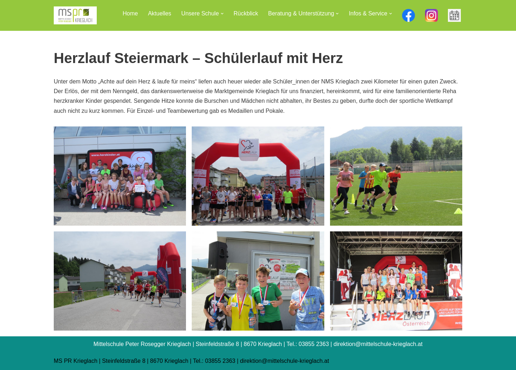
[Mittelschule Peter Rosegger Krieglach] (75, 15)
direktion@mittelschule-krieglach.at (284, 361)
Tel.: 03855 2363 (214, 361)
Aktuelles (159, 13)
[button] (222, 13)
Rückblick (246, 13)
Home (130, 13)
